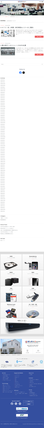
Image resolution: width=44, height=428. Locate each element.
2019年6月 (3, 101)
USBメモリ (16, 381)
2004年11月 (3, 200)
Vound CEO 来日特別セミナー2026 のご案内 (8, 226)
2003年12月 (3, 209)
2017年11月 (3, 108)
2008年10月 (3, 170)
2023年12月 (3, 83)
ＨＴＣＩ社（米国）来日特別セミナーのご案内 (17, 27)
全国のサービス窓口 (6, 377)
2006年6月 (3, 193)
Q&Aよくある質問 (5, 378)
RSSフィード (3, 240)
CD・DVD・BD (17, 384)
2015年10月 (3, 122)
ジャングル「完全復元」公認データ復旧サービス (21, 394)
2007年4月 (3, 184)
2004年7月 (3, 205)
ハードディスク (17, 374)
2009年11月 (3, 161)
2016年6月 (3, 117)
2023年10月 (3, 85)
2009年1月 (3, 168)
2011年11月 (3, 145)
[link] (19, 362)
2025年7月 (3, 81)
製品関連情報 (3, 219)
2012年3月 (3, 143)
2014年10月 (3, 127)
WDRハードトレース (6, 389)
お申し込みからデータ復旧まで (34, 379)
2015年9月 (3, 124)
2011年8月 (3, 147)
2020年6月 (3, 94)
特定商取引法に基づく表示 (33, 395)
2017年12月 (3, 106)
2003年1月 (3, 211)
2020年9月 (3, 92)
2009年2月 (3, 166)
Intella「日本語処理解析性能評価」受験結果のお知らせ (9, 230)
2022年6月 (3, 87)
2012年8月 (3, 140)
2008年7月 (3, 172)
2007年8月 (3, 179)
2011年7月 (3, 149)
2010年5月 (3, 154)
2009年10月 (3, 163)
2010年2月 (3, 156)
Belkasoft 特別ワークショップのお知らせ (7, 228)
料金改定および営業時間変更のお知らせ (7, 233)
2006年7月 (3, 191)
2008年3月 (3, 175)
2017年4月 (3, 113)
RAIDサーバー (17, 377)
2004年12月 (3, 198)
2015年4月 (3, 126)
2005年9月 (3, 195)
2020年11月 (3, 90)
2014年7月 (3, 133)
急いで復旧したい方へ (33, 386)
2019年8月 (3, 99)
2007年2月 (3, 186)
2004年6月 (3, 207)
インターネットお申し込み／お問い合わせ (36, 383)
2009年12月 (3, 159)
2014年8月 (3, 131)
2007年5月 (3, 182)
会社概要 (31, 374)
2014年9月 (3, 129)
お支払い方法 (32, 382)
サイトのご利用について (33, 394)
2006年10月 (3, 188)
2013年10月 (3, 136)
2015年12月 (3, 120)
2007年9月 (3, 177)
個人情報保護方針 (32, 392)
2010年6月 (3, 152)
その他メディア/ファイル (18, 385)
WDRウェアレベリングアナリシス (8, 390)
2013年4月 (3, 138)
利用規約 (31, 391)
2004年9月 (3, 202)
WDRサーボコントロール (6, 386)
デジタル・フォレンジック (7, 380)
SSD (15, 380)
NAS (15, 378)
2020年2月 (3, 97)
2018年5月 (3, 104)
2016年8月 (3, 115)
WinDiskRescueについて (6, 374)
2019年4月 (3, 103)
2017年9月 (3, 110)
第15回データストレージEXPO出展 (14, 45)
